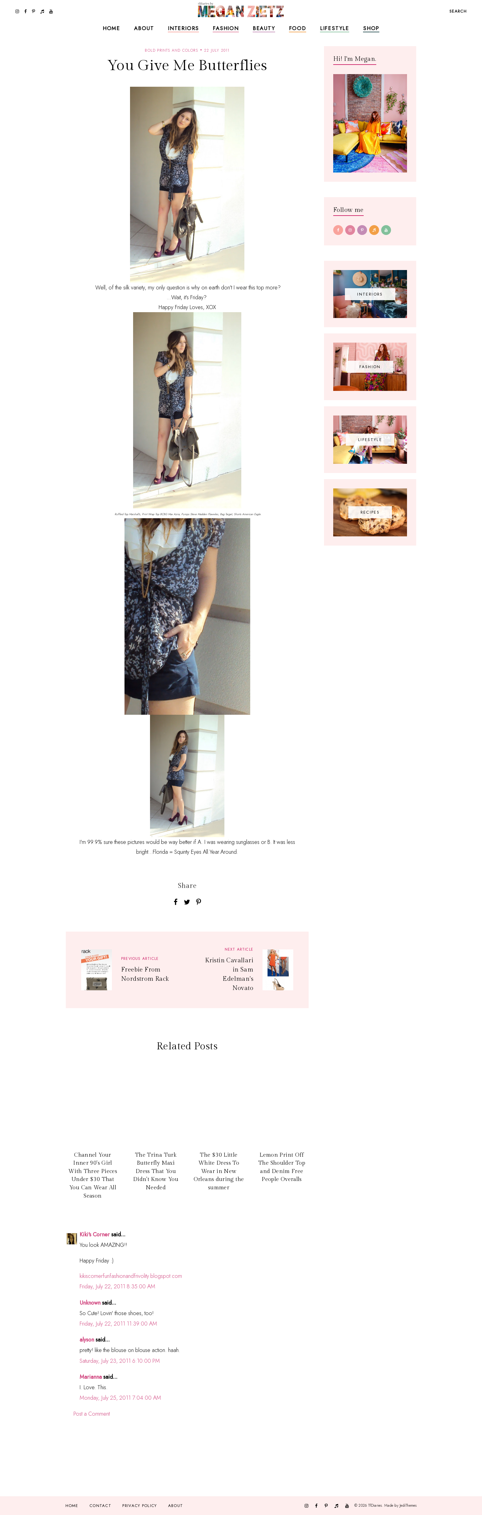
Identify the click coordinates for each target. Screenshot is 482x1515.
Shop (371, 28)
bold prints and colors (171, 50)
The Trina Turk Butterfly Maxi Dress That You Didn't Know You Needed (155, 1171)
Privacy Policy (139, 1506)
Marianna (91, 1377)
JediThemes (408, 1505)
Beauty (264, 28)
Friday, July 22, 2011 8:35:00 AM (117, 1286)
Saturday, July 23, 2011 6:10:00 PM (120, 1361)
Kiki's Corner (95, 1235)
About (144, 28)
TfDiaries (375, 1505)
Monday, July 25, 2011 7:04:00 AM (120, 1398)
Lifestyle (334, 28)
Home (111, 28)
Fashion (226, 28)
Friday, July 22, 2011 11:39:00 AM (118, 1324)
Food (297, 28)
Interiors (183, 28)
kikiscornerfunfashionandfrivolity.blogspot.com (131, 1276)
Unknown (90, 1303)
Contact (100, 1506)
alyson (87, 1340)
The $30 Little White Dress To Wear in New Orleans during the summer (219, 1171)
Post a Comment (91, 1414)
